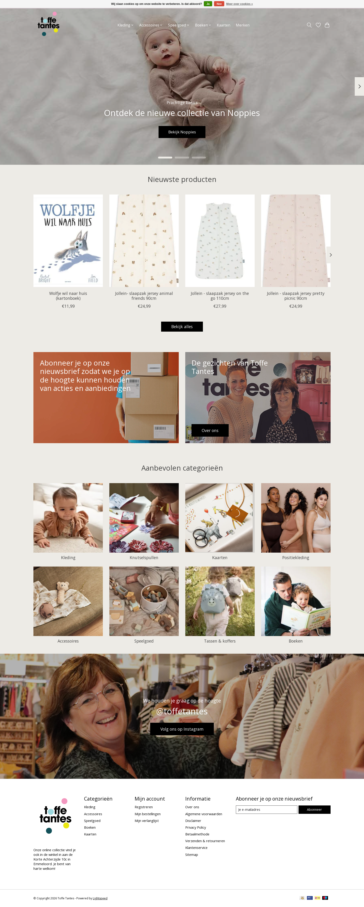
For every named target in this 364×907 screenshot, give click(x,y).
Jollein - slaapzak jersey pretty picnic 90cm (296, 295)
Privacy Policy (195, 827)
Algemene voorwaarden (203, 813)
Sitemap (191, 854)
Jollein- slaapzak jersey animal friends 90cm (144, 295)
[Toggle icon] (309, 25)
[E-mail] (266, 809)
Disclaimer (193, 820)
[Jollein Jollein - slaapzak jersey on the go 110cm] (220, 241)
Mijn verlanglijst (147, 820)
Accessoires (68, 641)
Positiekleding (295, 557)
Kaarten (223, 25)
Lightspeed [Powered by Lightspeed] (100, 898)
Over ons (192, 807)
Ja (207, 4)
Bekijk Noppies (182, 131)
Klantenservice (196, 847)
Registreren (144, 807)
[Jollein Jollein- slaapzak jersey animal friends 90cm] (144, 241)
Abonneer (314, 809)
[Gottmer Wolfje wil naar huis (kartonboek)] (68, 241)
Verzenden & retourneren (205, 840)
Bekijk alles (182, 326)
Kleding (68, 557)
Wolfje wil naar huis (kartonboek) (68, 295)
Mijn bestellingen (148, 813)
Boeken (296, 641)
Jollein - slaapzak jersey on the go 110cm (220, 295)
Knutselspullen (144, 557)
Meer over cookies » (239, 4)
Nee (219, 4)
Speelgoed (144, 641)
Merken (243, 25)
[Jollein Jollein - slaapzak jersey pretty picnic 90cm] (296, 241)
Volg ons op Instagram (182, 729)
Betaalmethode (197, 834)
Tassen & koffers (220, 641)
